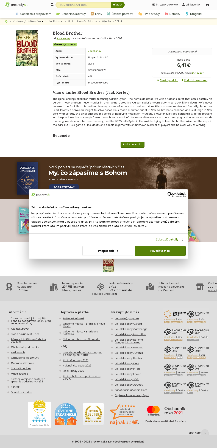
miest (162, 287)
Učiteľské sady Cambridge (131, 329)
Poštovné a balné (73, 318)
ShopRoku (110, 294)
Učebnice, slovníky (71, 14)
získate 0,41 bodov (65, 44)
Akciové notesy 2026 (75, 360)
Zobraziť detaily (167, 239)
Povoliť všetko (160, 251)
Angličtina (54, 21)
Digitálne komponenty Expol (132, 395)
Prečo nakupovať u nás (25, 334)
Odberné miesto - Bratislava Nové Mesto (84, 325)
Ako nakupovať (20, 329)
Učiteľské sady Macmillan (130, 334)
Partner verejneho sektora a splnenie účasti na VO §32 (28, 380)
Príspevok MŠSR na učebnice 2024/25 (28, 341)
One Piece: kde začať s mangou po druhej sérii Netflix (82, 354)
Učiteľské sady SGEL (127, 379)
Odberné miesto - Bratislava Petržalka (80, 333)
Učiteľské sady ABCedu (129, 385)
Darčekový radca (21, 392)
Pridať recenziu (132, 144)
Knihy (96, 14)
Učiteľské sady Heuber (128, 358)
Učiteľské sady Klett (127, 363)
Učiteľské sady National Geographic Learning (129, 341)
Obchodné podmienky (25, 347)
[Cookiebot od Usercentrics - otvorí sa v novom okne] (170, 194)
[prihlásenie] (191, 4)
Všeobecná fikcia (112, 21)
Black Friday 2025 (73, 371)
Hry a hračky (149, 14)
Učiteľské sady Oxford (128, 324)
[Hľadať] (118, 5)
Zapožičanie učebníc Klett (131, 390)
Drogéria (193, 14)
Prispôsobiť (108, 251)
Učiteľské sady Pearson (129, 347)
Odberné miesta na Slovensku (81, 339)
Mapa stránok (19, 374)
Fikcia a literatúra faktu (81, 21)
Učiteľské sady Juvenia (129, 353)
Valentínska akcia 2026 (77, 365)
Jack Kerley (63, 38)
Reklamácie (18, 352)
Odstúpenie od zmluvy (25, 358)
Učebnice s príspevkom (33, 14)
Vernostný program (127, 318)
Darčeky (172, 14)
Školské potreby (120, 14)
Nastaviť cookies (21, 368)
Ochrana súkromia (22, 363)
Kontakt (16, 387)
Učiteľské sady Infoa (127, 369)
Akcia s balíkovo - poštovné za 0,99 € (82, 377)
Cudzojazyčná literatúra (27, 21)
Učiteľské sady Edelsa (128, 374)
